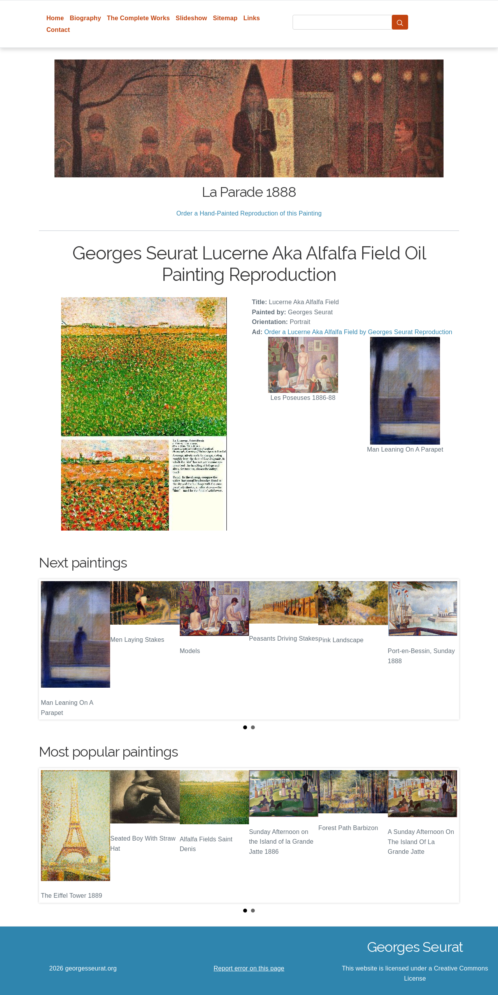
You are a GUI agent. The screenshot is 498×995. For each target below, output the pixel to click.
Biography (85, 18)
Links (252, 18)
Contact (58, 29)
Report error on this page (249, 968)
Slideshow (191, 18)
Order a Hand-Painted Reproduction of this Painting (249, 213)
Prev (51, 649)
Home (55, 18)
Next (447, 649)
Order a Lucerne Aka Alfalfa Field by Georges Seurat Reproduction (358, 332)
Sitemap (225, 18)
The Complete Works (138, 18)
